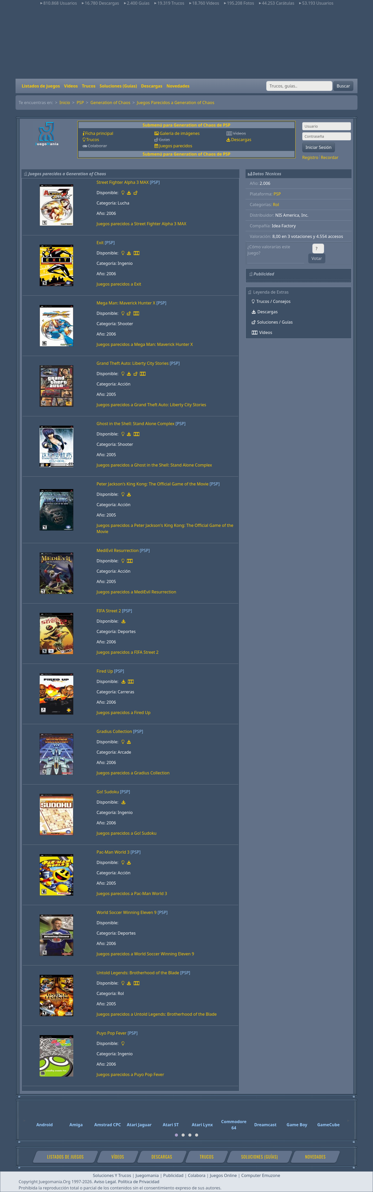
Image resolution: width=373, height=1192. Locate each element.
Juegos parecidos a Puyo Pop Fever (130, 1074)
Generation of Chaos (110, 102)
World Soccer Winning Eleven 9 (126, 912)
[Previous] (24, 1118)
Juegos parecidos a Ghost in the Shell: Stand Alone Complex (154, 465)
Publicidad (173, 1175)
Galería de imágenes (179, 133)
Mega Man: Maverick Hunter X (126, 303)
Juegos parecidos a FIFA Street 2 (128, 652)
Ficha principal (99, 133)
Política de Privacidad (138, 1181)
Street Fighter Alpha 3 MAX (123, 182)
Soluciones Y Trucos (112, 1175)
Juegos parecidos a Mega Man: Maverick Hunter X (145, 344)
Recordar (329, 157)
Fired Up (105, 671)
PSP (80, 102)
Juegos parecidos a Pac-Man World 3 (132, 893)
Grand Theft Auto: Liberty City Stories (133, 363)
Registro (310, 157)
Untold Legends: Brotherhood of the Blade (138, 973)
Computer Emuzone (260, 1175)
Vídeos (71, 86)
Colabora (196, 1175)
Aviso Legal (105, 1181)
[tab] (176, 1135)
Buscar (343, 86)
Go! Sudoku (108, 792)
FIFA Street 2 (109, 611)
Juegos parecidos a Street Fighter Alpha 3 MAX (141, 224)
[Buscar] (299, 86)
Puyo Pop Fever (112, 1033)
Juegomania (147, 1175)
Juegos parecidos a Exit (119, 284)
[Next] (348, 1118)
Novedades (178, 86)
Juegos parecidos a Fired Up (123, 712)
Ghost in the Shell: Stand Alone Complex (136, 423)
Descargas (151, 86)
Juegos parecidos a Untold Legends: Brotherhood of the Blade (157, 1014)
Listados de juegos (41, 86)
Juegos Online (223, 1175)
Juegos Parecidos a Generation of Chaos (175, 102)
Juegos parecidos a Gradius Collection (133, 773)
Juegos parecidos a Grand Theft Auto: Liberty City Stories (151, 405)
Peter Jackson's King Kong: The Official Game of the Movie (153, 484)
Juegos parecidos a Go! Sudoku (126, 833)
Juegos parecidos (175, 146)
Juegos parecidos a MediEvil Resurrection (136, 592)
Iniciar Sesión (319, 147)
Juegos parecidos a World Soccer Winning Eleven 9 (145, 954)
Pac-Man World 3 (113, 852)
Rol (276, 204)
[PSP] (155, 182)
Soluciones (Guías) (118, 86)
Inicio (65, 102)
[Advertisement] (186, 42)
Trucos (88, 86)
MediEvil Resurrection (118, 550)
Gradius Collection (114, 731)
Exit (100, 242)
